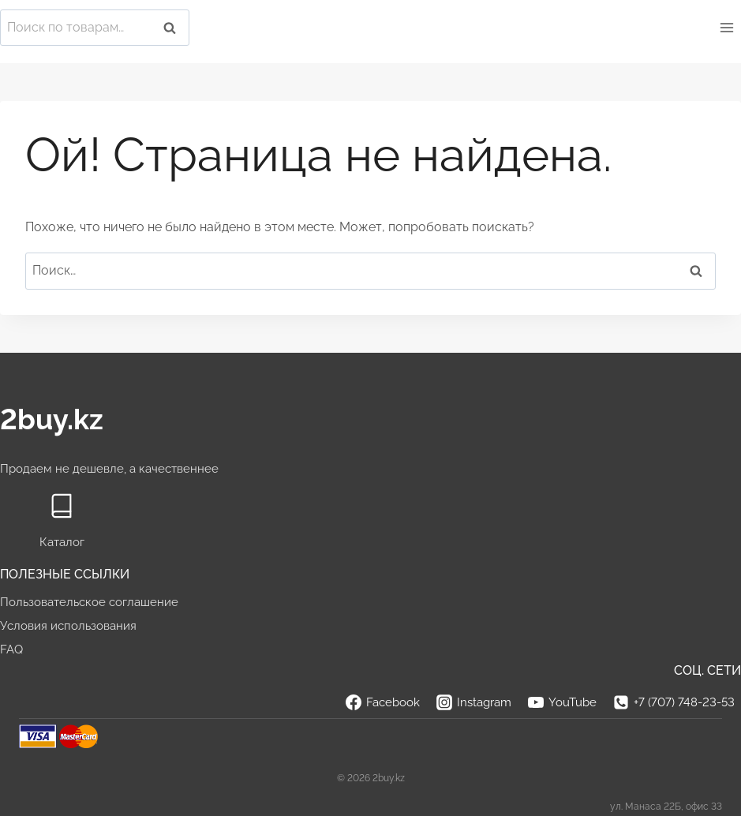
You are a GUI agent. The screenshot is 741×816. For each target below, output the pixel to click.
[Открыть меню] (726, 27)
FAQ (11, 649)
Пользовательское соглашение (89, 602)
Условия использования (68, 626)
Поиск (174, 28)
